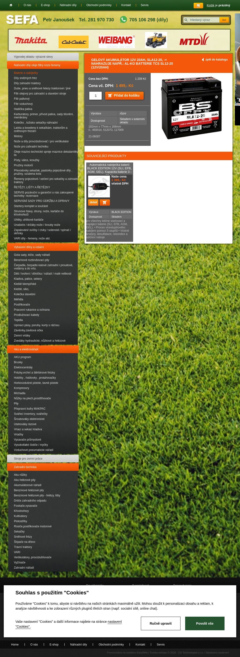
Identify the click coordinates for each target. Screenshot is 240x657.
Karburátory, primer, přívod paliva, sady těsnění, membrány (44, 116)
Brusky (18, 362)
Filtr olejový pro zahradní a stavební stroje (40, 93)
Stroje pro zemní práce (28, 458)
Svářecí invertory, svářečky (31, 413)
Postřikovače (22, 304)
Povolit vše (205, 623)
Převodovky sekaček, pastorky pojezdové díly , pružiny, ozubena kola (43, 172)
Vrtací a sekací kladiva (28, 429)
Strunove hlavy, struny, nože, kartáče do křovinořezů (39, 213)
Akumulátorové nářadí (27, 485)
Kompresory (21, 388)
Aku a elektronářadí (26, 349)
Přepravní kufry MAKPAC (29, 408)
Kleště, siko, (21, 289)
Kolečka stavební (24, 294)
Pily (16, 403)
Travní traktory (23, 547)
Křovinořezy (21, 511)
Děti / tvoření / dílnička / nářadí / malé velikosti (42, 273)
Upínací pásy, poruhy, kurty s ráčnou (37, 325)
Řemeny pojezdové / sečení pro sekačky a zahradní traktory (46, 180)
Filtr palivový (22, 98)
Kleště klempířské (25, 284)
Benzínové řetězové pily (29, 490)
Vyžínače (20, 562)
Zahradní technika (25, 467)
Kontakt (126, 5)
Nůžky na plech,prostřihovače (32, 398)
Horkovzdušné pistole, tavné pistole (36, 383)
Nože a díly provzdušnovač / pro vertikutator (41, 141)
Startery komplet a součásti (31, 206)
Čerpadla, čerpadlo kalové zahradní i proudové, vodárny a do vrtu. (43, 267)
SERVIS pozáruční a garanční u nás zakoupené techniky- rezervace (44, 194)
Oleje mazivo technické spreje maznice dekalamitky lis (46, 153)
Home (11, 5)
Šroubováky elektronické (29, 419)
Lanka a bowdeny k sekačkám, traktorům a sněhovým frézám (41, 129)
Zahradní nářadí (24, 567)
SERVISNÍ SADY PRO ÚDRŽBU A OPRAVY (42, 201)
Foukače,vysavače (25, 505)
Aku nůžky (20, 474)
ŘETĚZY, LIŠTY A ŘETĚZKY (32, 187)
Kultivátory (20, 516)
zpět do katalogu (217, 59)
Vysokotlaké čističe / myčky (31, 444)
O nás (27, 5)
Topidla (18, 320)
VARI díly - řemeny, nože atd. (32, 238)
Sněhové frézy (23, 536)
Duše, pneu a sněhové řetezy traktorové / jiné (42, 88)
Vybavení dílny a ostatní (29, 247)
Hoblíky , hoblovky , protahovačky (35, 377)
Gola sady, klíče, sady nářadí (32, 255)
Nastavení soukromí (217, 652)
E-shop (45, 5)
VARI (17, 552)
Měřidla (18, 299)
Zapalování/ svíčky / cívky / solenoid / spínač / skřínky (42, 231)
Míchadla (20, 393)
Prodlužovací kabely (26, 315)
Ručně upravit (161, 623)
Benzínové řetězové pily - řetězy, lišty (37, 495)
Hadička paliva (23, 109)
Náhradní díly (68, 5)
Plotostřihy (20, 521)
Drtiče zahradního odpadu (30, 500)
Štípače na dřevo (24, 542)
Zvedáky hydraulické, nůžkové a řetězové (40, 340)
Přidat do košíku (126, 95)
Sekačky (19, 531)
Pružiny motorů (23, 165)
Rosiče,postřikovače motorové (33, 526)
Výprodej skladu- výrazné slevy (33, 56)
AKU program (22, 357)
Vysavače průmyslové (27, 439)
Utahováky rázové (25, 424)
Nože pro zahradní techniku (31, 146)
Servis (145, 5)
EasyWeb (142, 652)
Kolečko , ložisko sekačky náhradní (36, 122)
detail (93, 202)
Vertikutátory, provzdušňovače (33, 557)
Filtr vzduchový (23, 104)
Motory (18, 136)
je (218, 5)
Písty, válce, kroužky (26, 160)
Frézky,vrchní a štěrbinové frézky (34, 372)
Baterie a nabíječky (26, 73)
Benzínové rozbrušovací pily (31, 260)
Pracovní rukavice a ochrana (32, 309)
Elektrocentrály (23, 367)
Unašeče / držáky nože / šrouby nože (37, 225)
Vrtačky (18, 434)
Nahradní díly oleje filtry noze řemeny (37, 65)
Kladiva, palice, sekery (28, 278)
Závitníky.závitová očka (28, 330)
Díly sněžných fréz (25, 78)
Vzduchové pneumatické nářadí (33, 450)
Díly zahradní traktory (27, 83)
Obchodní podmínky (98, 5)
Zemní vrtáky (22, 335)
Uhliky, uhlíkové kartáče (29, 219)
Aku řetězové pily (24, 480)
